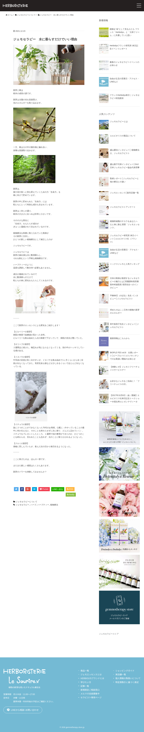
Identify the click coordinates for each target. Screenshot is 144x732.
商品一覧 (84, 670)
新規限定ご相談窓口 (89, 689)
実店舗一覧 (120, 674)
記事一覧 (84, 685)
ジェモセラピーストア (109, 634)
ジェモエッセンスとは (91, 674)
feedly (70, 494)
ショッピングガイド (124, 670)
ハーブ (33, 505)
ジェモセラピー (22, 505)
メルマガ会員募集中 (89, 693)
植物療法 (54, 505)
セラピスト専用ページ (91, 697)
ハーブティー (43, 505)
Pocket (44, 489)
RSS (70, 489)
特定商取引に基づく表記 (127, 682)
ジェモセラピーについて (26, 502)
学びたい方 (85, 682)
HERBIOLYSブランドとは (92, 678)
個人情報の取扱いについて (128, 678)
